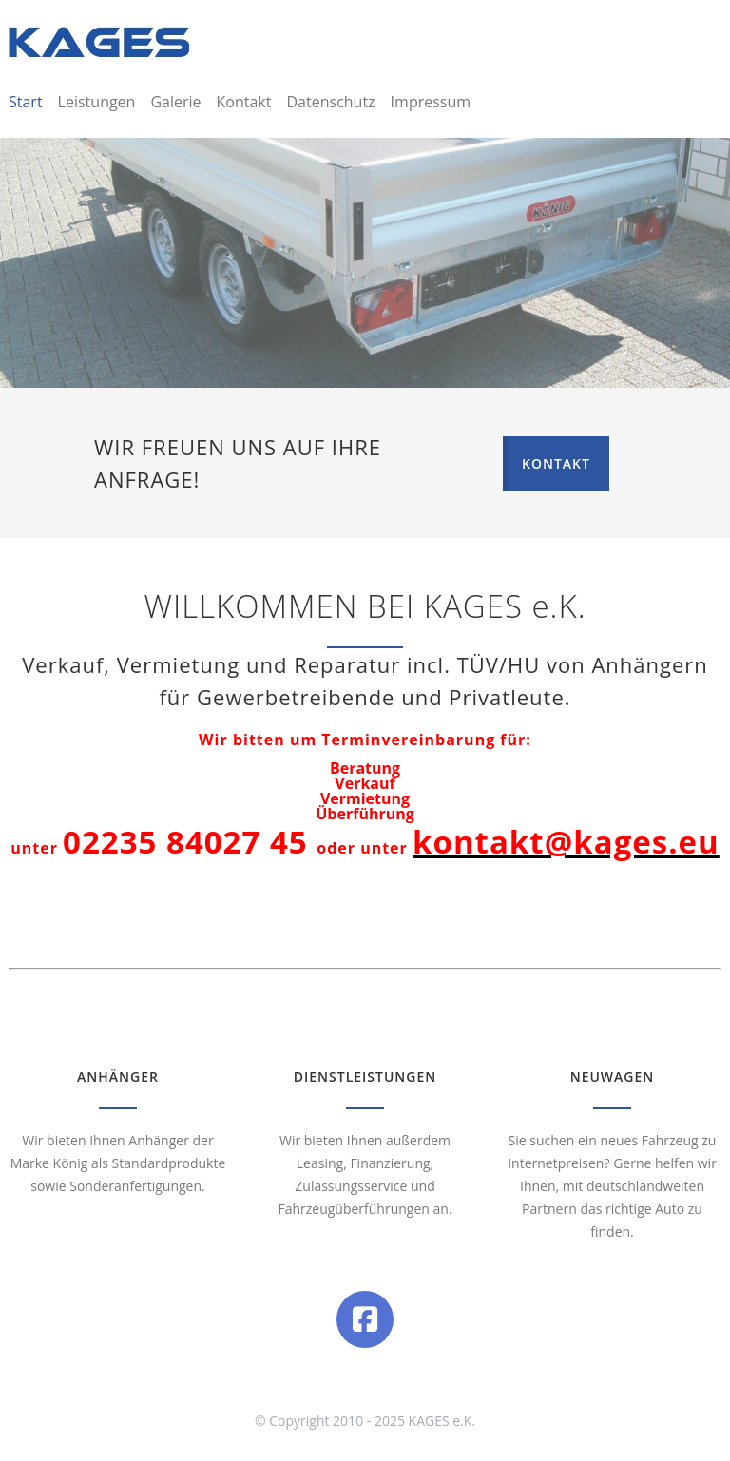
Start (26, 101)
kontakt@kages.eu (566, 841)
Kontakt (244, 101)
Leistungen (97, 101)
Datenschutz (330, 101)
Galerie (175, 101)
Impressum (431, 101)
